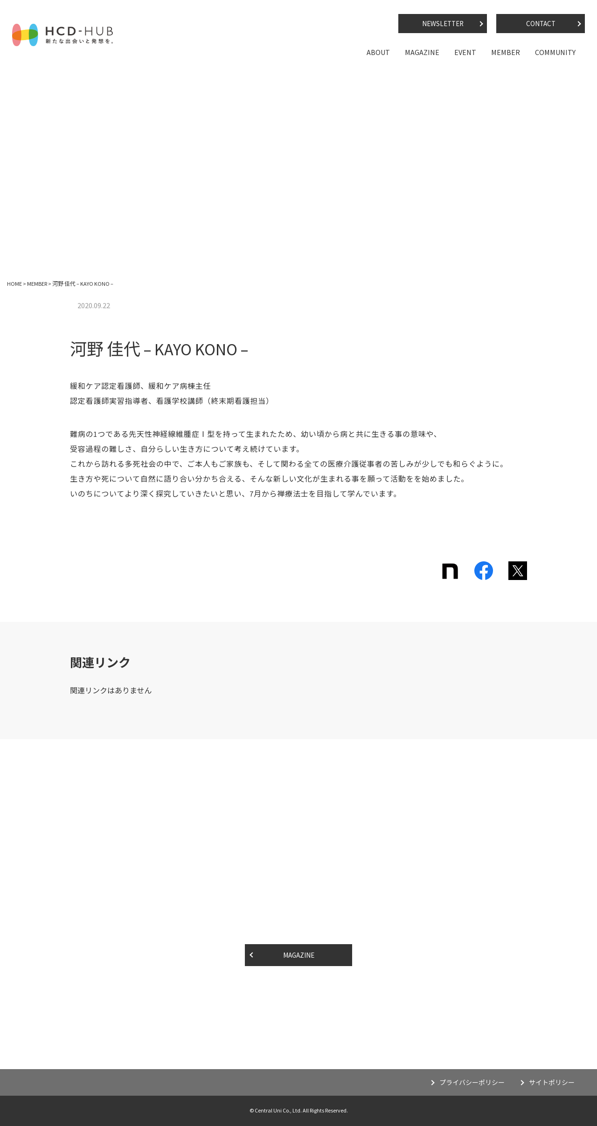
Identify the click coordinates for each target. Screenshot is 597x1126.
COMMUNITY (555, 52)
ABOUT (378, 52)
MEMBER (505, 52)
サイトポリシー (552, 1082)
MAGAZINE (422, 52)
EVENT (465, 52)
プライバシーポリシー (472, 1082)
